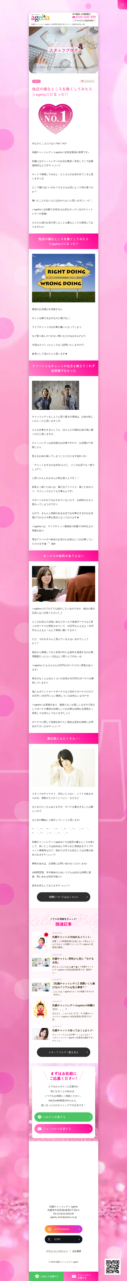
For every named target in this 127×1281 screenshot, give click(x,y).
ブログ (42, 67)
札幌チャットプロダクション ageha (40, 18)
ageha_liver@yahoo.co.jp (63, 1219)
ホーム (34, 67)
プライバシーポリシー (57, 1253)
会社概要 (76, 1253)
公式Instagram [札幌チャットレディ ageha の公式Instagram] (61, 1231)
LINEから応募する (54, 1119)
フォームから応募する (57, 1131)
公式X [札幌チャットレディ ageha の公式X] (57, 1241)
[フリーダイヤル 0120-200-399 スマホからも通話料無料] (84, 17)
